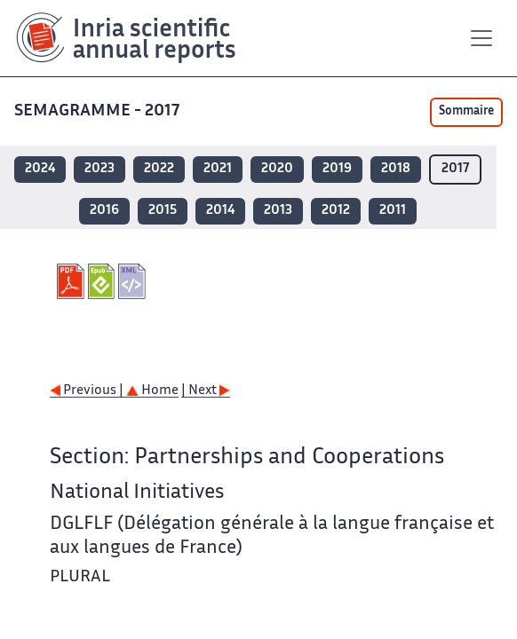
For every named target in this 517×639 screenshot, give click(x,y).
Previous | (88, 391)
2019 (337, 169)
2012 (336, 211)
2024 (40, 169)
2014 (220, 211)
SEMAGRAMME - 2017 (98, 111)
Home (152, 391)
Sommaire (466, 111)
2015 (162, 211)
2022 (159, 169)
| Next (205, 391)
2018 (395, 169)
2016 (104, 211)
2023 (99, 169)
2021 (217, 169)
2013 (278, 211)
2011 (392, 211)
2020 (277, 169)
